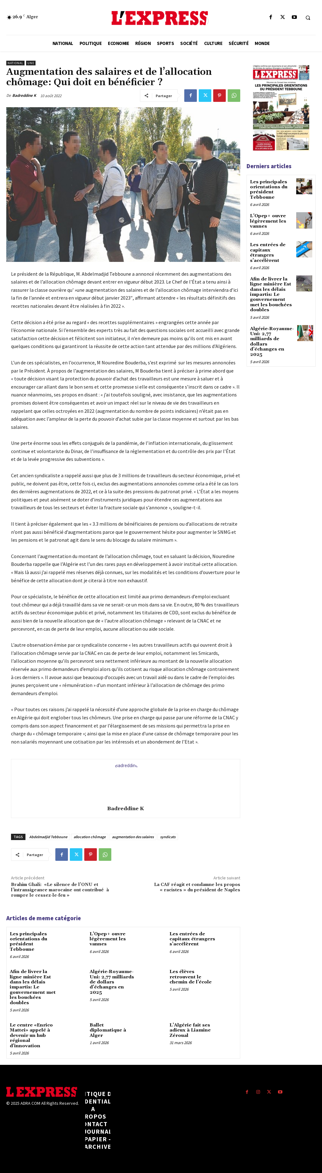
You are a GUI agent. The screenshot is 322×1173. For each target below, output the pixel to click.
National (15, 63)
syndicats (167, 836)
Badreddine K (24, 95)
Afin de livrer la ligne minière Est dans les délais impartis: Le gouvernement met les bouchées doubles (32, 984)
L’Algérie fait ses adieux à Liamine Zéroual (189, 1026)
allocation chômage (90, 836)
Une (31, 63)
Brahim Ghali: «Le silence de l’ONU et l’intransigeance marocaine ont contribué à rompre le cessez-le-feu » (60, 890)
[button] (308, 17)
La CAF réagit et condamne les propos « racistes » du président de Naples (197, 887)
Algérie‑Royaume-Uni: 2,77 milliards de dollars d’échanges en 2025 (112, 977)
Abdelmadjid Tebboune (48, 836)
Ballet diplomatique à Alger (107, 1026)
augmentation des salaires (133, 836)
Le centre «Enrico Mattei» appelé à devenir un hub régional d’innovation (31, 1031)
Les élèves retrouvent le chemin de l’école (190, 975)
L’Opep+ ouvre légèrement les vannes (107, 938)
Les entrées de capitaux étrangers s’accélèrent (191, 938)
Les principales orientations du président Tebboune (28, 941)
